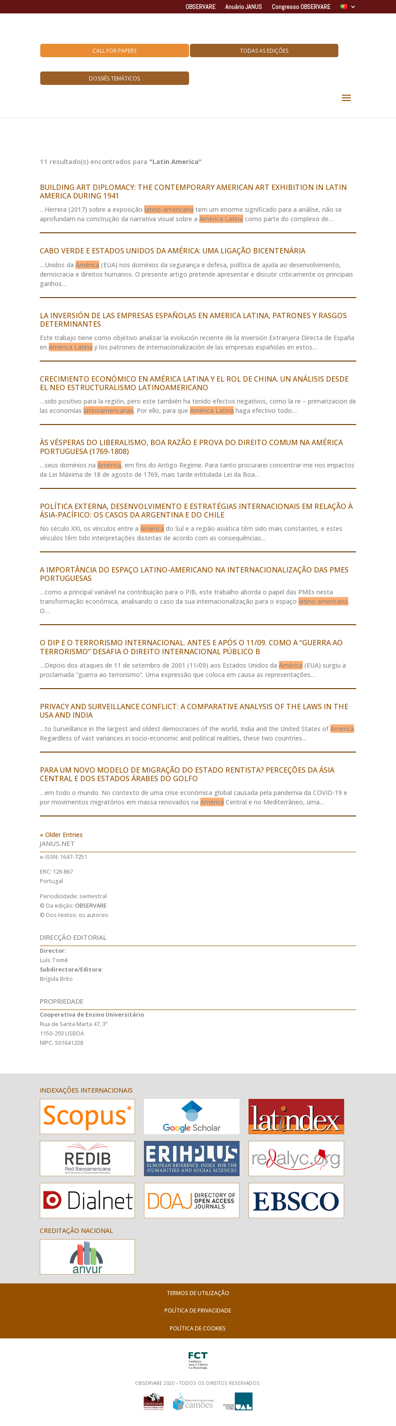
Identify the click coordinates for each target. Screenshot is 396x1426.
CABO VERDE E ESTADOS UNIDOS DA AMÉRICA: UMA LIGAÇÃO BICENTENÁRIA (172, 251)
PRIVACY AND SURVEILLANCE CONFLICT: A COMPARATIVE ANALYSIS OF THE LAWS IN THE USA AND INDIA (194, 711)
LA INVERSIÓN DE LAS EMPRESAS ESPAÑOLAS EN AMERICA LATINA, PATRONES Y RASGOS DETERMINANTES (193, 320)
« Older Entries (61, 834)
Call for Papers (114, 51)
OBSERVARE (200, 7)
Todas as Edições (264, 51)
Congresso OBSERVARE (301, 7)
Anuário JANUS (243, 7)
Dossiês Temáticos (114, 78)
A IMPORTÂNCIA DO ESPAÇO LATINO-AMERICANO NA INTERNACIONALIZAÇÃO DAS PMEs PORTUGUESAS (194, 574)
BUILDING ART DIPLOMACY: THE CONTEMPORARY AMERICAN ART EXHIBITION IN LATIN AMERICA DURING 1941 (193, 191)
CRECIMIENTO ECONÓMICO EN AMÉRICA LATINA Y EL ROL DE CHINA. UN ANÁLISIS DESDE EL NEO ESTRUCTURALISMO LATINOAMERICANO (194, 383)
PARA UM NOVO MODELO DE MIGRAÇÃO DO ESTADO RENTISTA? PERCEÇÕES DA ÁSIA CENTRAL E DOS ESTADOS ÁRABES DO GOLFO (187, 774)
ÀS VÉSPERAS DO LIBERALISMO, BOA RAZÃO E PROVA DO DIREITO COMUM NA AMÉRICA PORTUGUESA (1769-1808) (191, 446)
